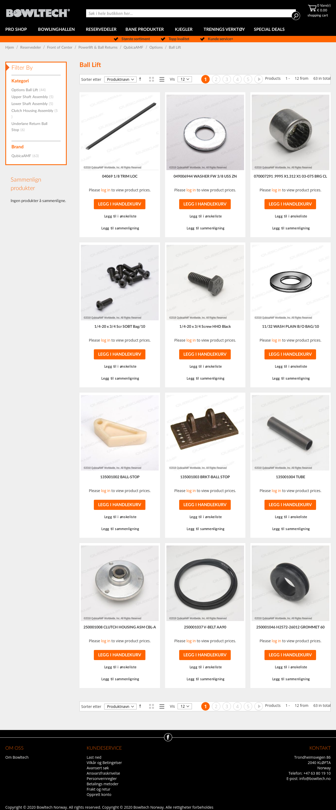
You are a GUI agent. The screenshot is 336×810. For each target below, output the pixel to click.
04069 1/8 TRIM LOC (119, 176)
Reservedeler (31, 47)
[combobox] (191, 13)
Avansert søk (98, 767)
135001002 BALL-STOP (120, 477)
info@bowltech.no (315, 778)
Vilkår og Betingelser (104, 762)
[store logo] (37, 12)
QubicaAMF (134, 47)
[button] (119, 216)
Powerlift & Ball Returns (98, 47)
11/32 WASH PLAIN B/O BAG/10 (290, 327)
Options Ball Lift (30, 90)
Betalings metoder (103, 783)
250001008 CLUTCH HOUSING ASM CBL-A (119, 627)
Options (156, 47)
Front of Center (60, 47)
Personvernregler (102, 778)
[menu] (168, 29)
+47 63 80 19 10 (317, 773)
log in (105, 189)
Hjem (10, 47)
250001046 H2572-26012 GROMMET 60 (290, 627)
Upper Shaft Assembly (34, 97)
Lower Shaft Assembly (33, 104)
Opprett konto (99, 794)
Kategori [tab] (20, 81)
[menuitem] (17, 29)
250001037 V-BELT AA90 (205, 627)
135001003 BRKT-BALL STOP (205, 477)
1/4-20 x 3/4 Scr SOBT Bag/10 (119, 327)
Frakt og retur (98, 789)
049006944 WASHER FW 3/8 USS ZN (205, 176)
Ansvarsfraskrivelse (103, 773)
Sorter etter (91, 79)
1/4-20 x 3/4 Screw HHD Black (205, 327)
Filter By (22, 68)
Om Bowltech (16, 757)
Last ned (94, 757)
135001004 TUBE (290, 477)
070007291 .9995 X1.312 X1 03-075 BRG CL (290, 176)
